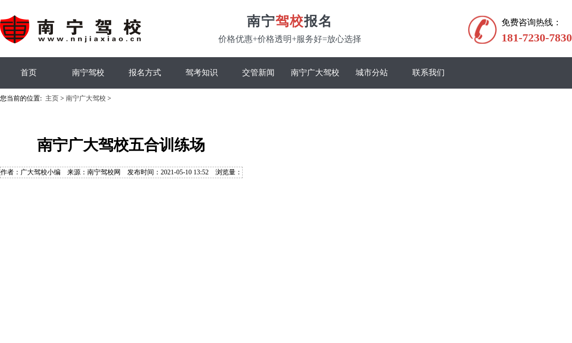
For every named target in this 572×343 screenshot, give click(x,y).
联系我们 (428, 72)
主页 (52, 98)
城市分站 (372, 72)
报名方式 (145, 72)
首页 (28, 72)
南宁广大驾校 (315, 72)
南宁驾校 (88, 72)
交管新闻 (258, 72)
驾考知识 (201, 72)
